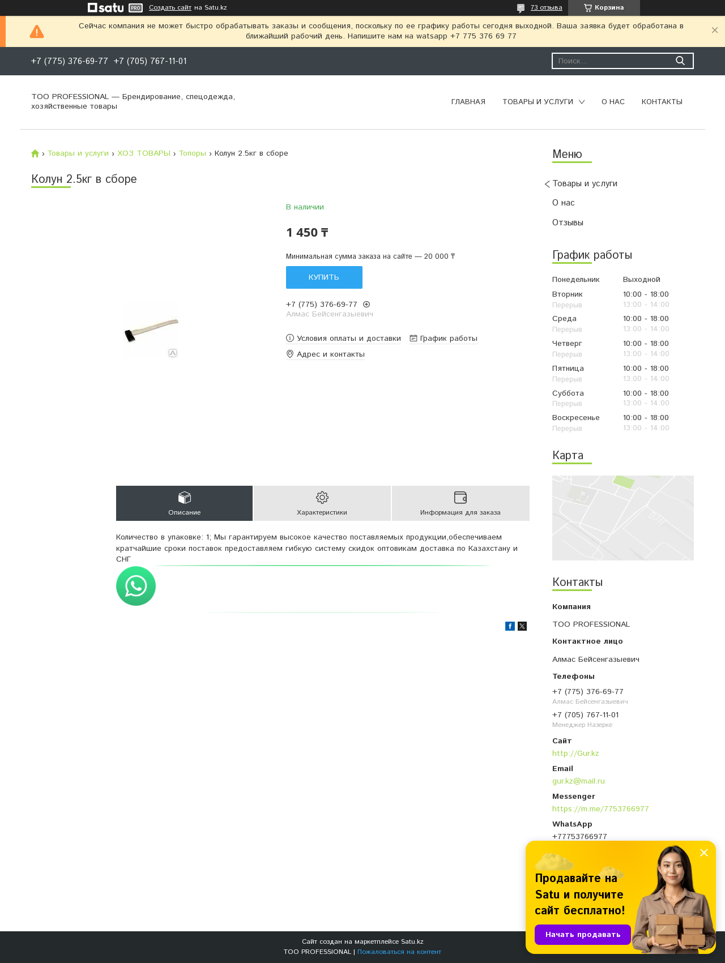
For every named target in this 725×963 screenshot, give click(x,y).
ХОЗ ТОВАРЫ (143, 153)
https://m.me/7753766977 (600, 809)
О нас (613, 102)
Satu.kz (412, 942)
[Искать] (680, 61)
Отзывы (567, 223)
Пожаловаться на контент (399, 952)
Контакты (662, 102)
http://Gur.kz (575, 753)
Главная (468, 102)
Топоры (192, 153)
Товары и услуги (537, 102)
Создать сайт (170, 8)
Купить (324, 277)
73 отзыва (546, 7)
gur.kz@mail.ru (578, 781)
